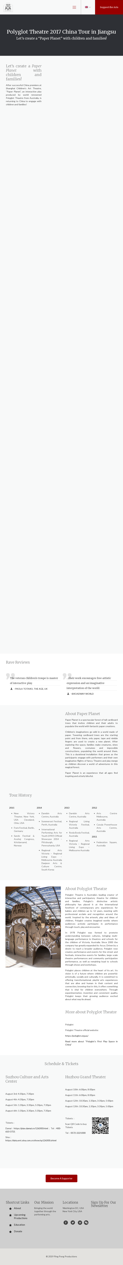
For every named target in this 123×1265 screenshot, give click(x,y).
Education (19, 1224)
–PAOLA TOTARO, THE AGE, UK (31, 688)
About (17, 1208)
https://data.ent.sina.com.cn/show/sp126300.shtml (30, 1140)
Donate (18, 1231)
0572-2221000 (78, 1132)
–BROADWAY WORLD (82, 693)
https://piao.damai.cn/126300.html (31, 1128)
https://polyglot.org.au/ (76, 1035)
